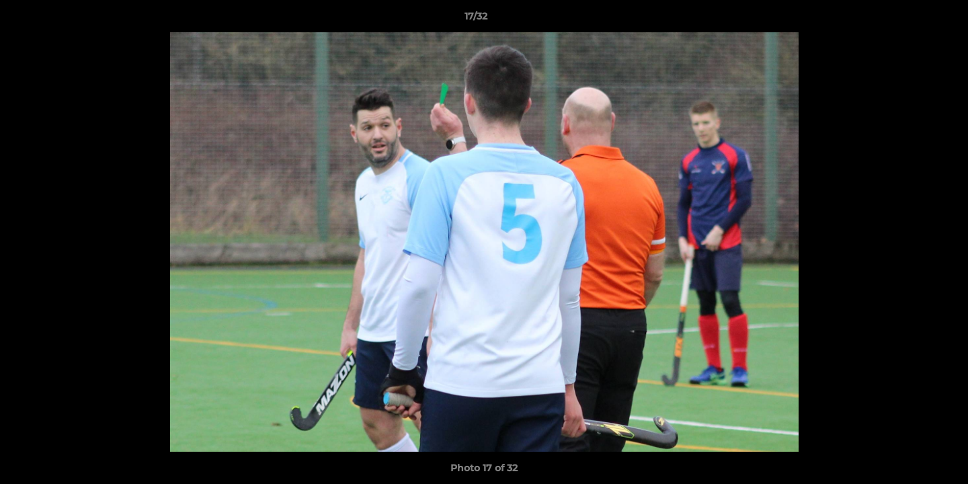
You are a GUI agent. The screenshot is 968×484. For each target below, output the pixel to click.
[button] (911, 19)
